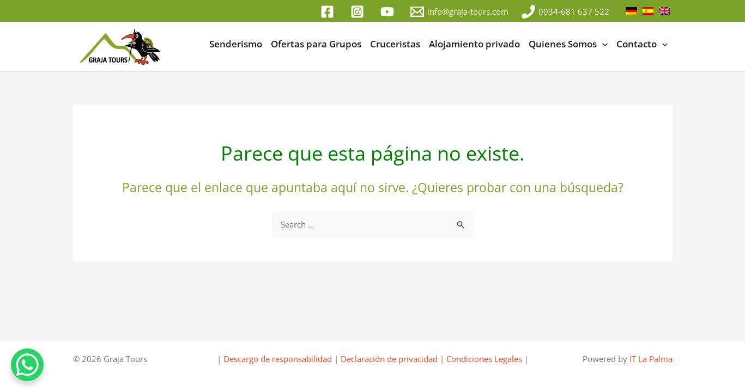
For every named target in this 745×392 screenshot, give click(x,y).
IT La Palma (651, 358)
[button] (602, 44)
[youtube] (389, 12)
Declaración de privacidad (389, 358)
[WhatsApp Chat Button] (27, 364)
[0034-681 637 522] (565, 12)
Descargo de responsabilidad (277, 358)
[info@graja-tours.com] (459, 12)
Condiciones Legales (484, 358)
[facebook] (329, 12)
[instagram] (359, 12)
